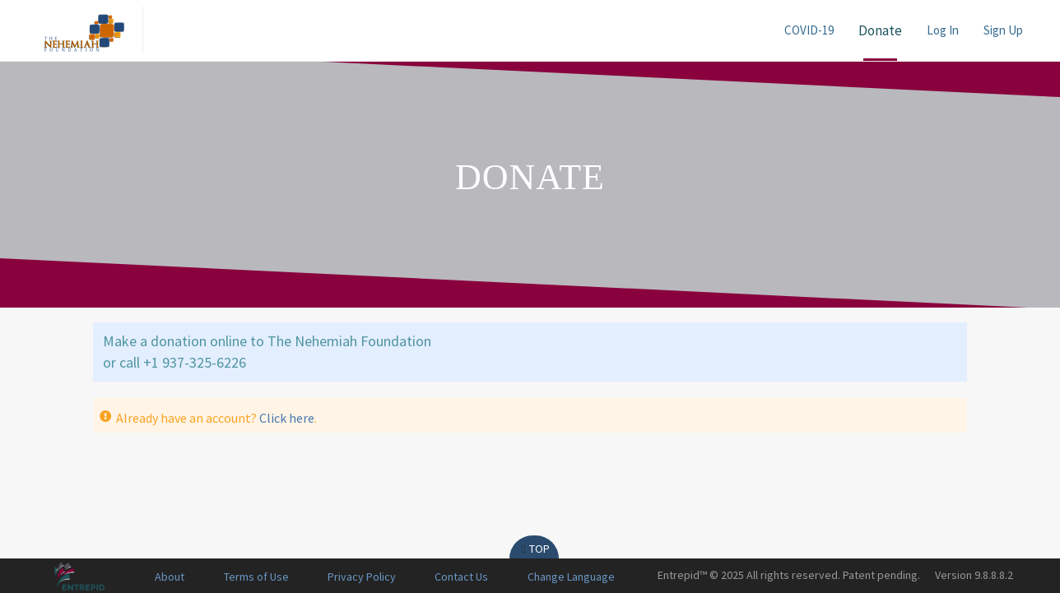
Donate (880, 30)
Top (534, 548)
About (169, 576)
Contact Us (461, 576)
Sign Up (1003, 30)
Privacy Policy (362, 576)
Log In (943, 30)
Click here (286, 418)
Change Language (571, 576)
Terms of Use (256, 576)
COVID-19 (809, 30)
